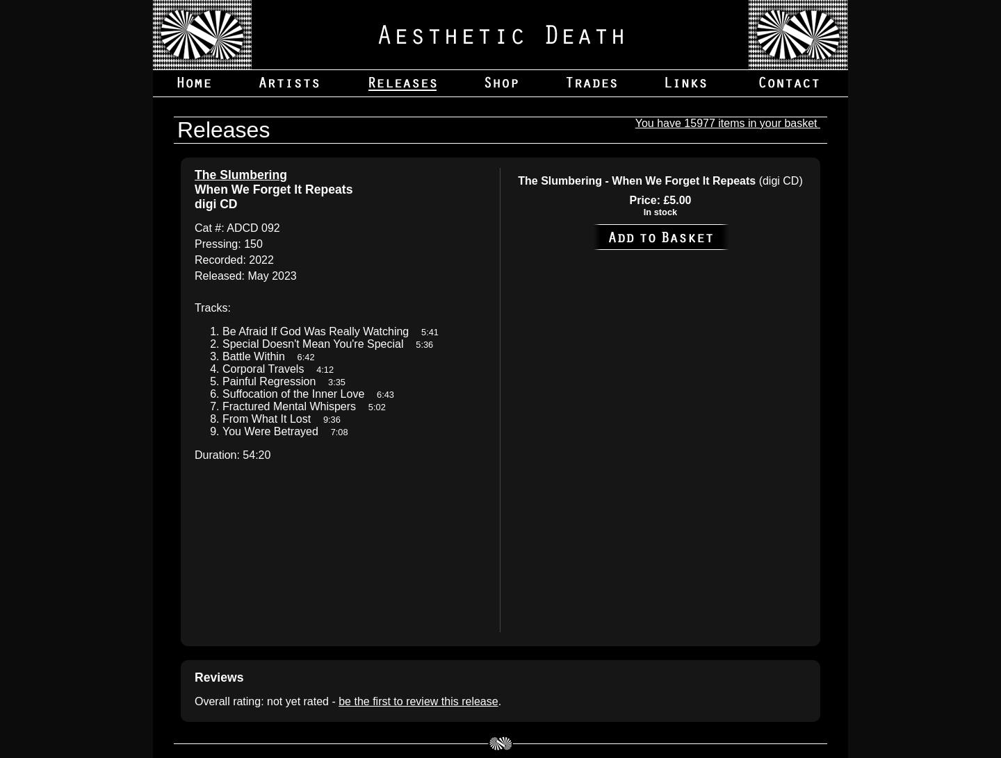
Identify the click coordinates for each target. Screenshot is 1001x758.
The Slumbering (241, 175)
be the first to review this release (418, 701)
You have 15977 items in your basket (727, 123)
